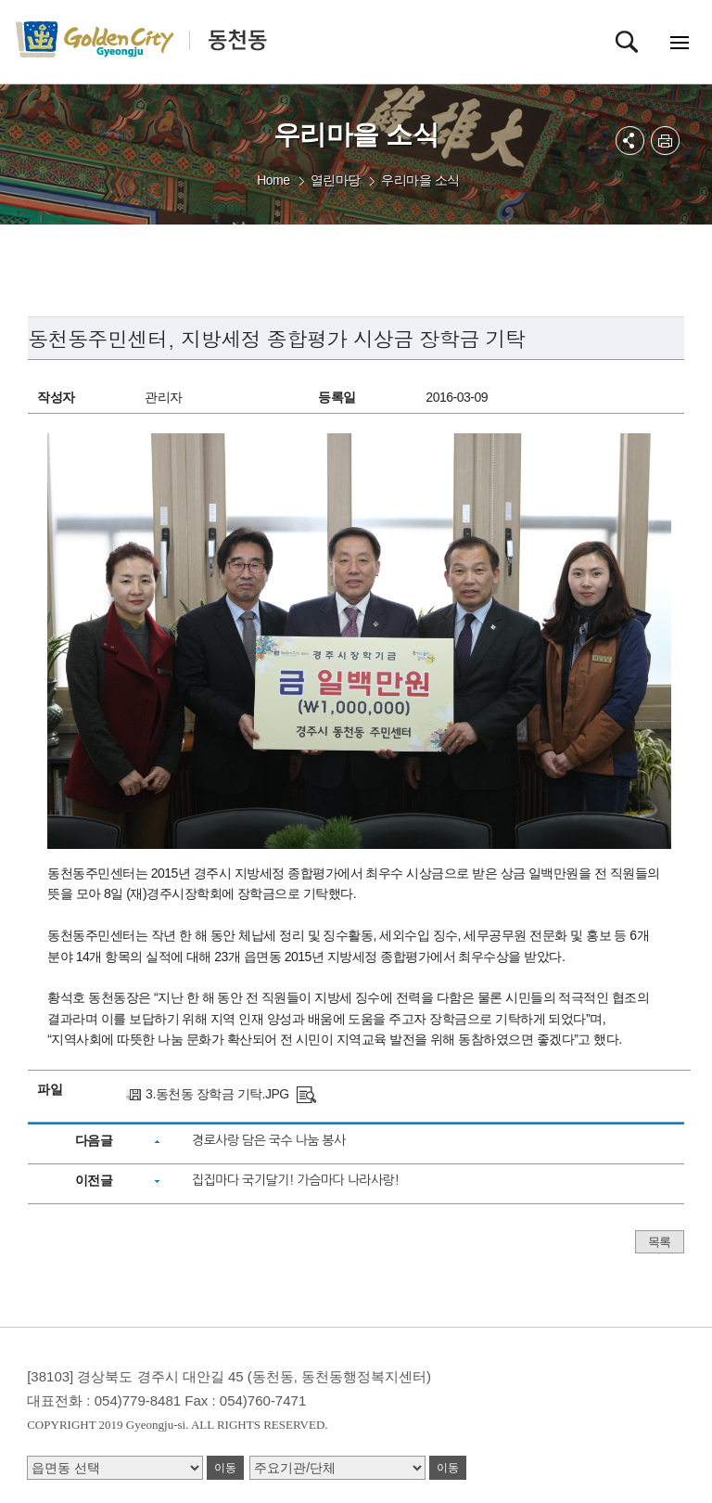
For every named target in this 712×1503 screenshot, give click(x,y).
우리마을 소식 (420, 180)
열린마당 (336, 180)
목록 (659, 1242)
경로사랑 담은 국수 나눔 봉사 (269, 1140)
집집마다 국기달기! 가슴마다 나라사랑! (296, 1180)
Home (273, 180)
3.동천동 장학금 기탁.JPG (217, 1093)
